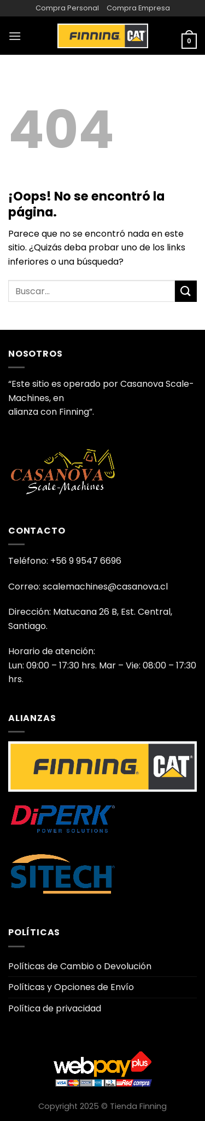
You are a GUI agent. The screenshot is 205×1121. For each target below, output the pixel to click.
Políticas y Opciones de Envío (71, 987)
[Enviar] (186, 291)
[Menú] (14, 35)
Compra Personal (67, 8)
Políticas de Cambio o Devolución (79, 966)
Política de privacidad (54, 1008)
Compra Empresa (138, 8)
